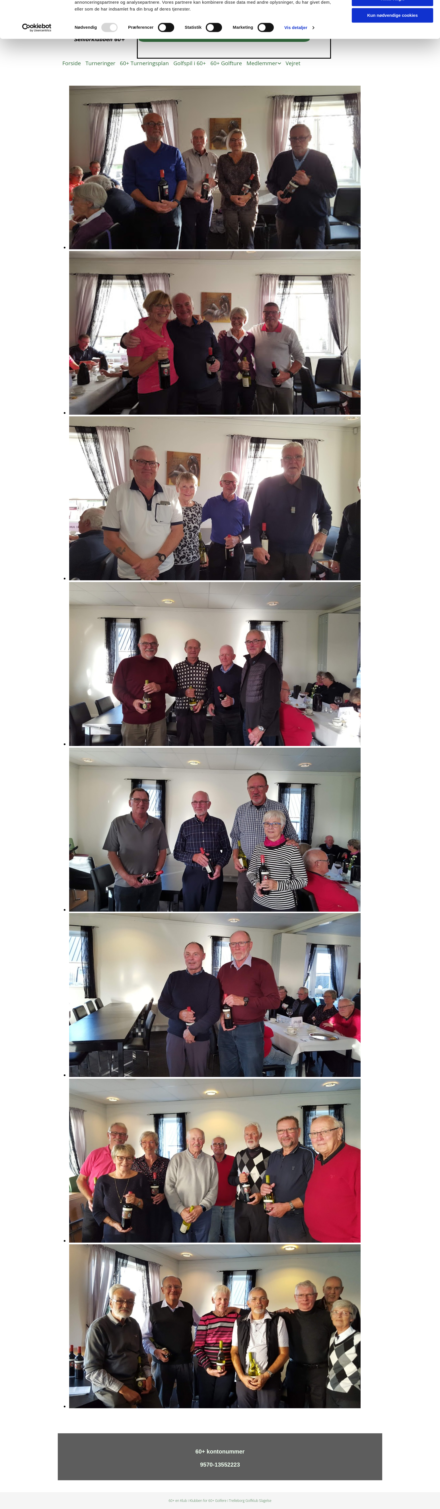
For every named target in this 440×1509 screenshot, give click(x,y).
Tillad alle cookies (392, 14)
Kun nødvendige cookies (392, 47)
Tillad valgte (392, 30)
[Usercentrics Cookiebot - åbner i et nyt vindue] (37, 59)
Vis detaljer (295, 59)
